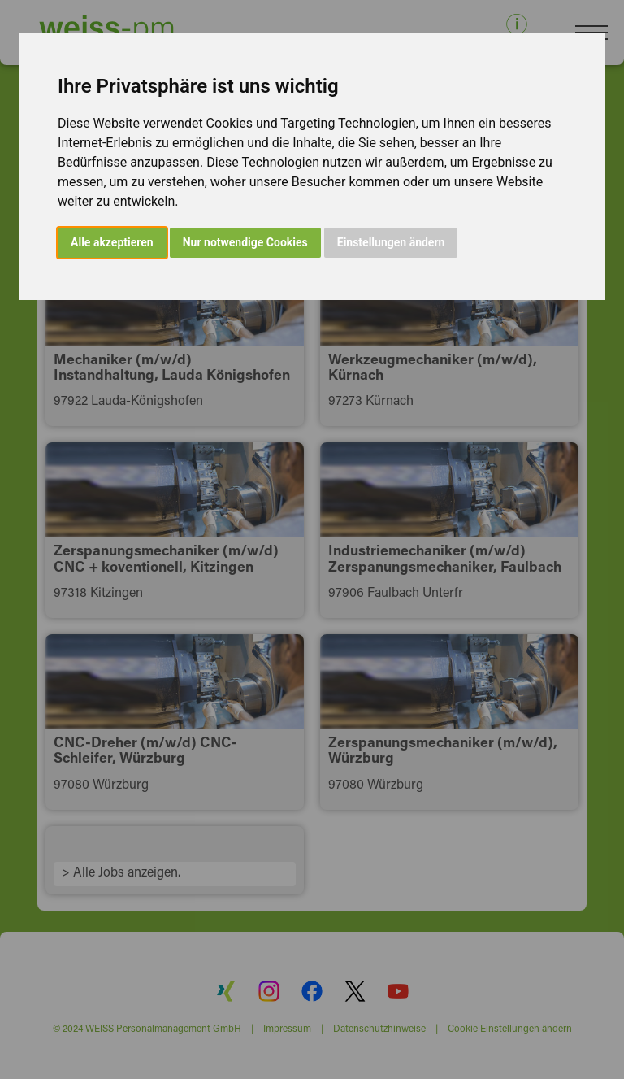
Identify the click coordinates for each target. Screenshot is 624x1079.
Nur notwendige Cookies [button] (245, 242)
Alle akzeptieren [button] (112, 242)
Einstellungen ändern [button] (391, 242)
